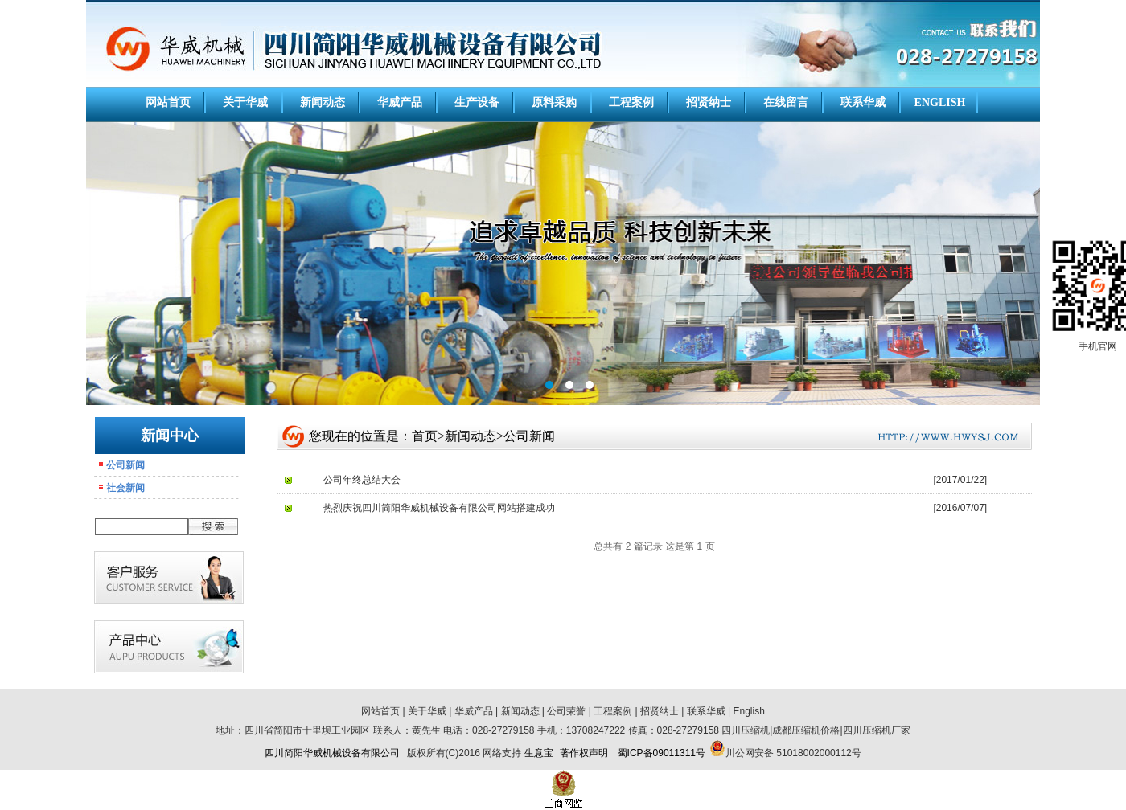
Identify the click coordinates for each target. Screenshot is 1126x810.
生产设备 (476, 102)
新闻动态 (322, 102)
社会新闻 (125, 487)
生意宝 (538, 753)
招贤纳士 (708, 102)
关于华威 (245, 102)
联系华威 (863, 102)
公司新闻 (125, 465)
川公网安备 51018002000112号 (793, 753)
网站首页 (168, 102)
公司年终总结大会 (362, 479)
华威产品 (399, 102)
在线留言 (785, 102)
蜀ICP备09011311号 (661, 753)
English (749, 711)
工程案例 (631, 102)
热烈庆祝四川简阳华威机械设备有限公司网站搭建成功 (439, 507)
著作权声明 (584, 753)
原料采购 (554, 102)
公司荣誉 (566, 711)
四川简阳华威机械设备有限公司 (332, 753)
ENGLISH (940, 102)
